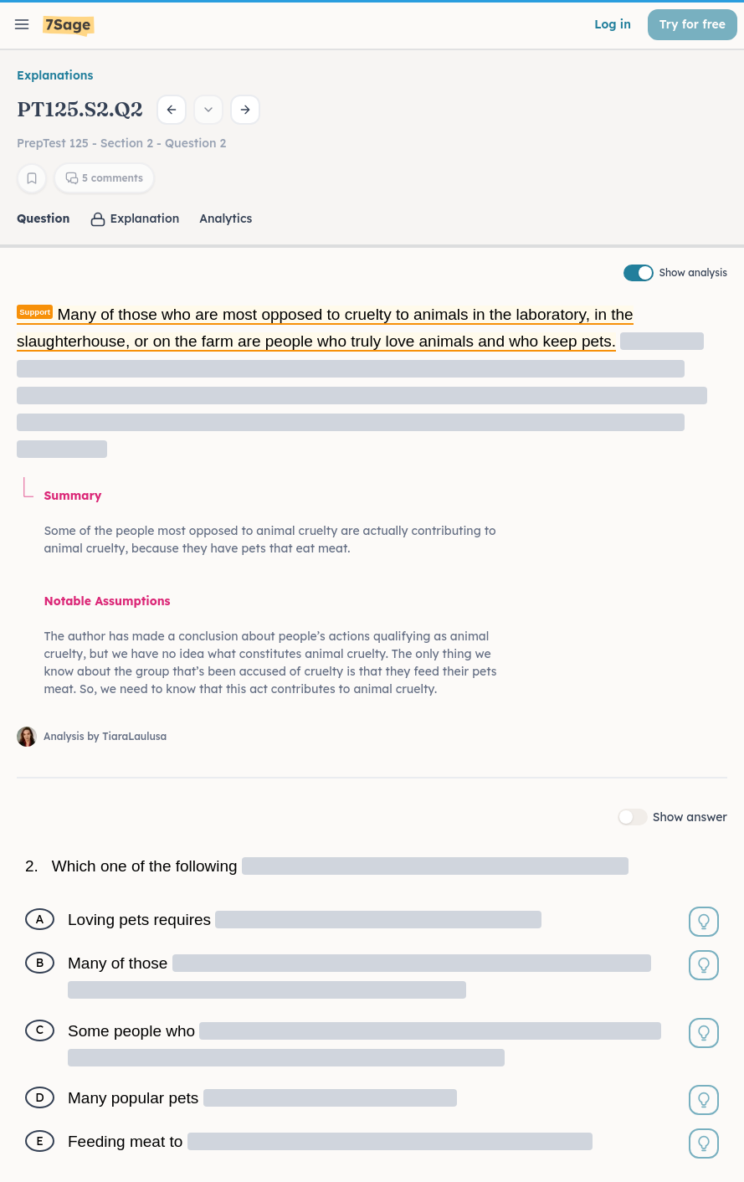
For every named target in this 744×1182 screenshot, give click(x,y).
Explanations (55, 75)
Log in (612, 24)
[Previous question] (171, 110)
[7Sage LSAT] (68, 26)
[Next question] (245, 110)
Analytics (225, 218)
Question (43, 218)
